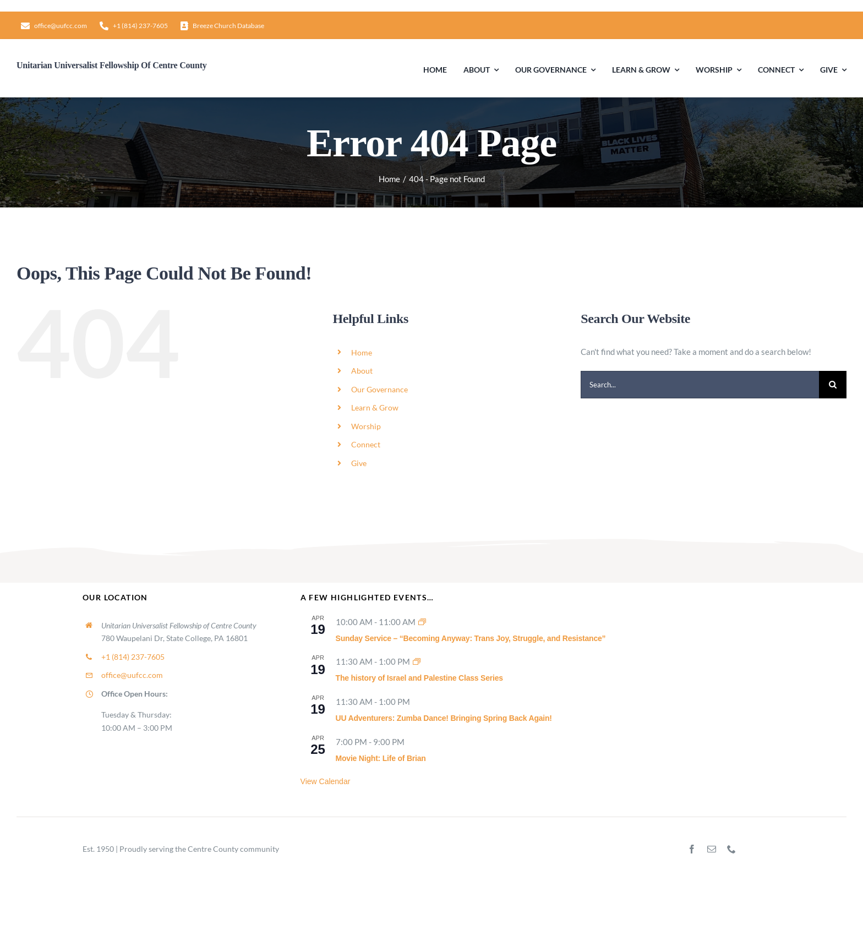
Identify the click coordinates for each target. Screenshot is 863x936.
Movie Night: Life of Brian (381, 758)
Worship (366, 426)
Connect (365, 444)
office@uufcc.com (132, 675)
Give (359, 463)
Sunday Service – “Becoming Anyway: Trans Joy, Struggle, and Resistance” (471, 638)
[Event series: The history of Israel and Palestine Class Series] (416, 661)
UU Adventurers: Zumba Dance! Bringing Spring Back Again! (444, 718)
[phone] (731, 849)
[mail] (711, 849)
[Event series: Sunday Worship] (422, 622)
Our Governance (379, 389)
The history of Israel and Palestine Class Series (419, 678)
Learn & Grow (374, 407)
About (362, 370)
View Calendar (326, 781)
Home (361, 352)
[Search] (832, 384)
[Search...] (700, 384)
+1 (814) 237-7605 (133, 656)
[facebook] (691, 849)
